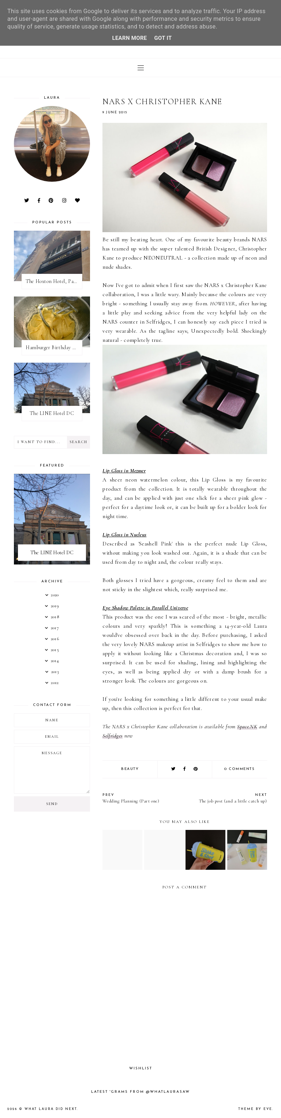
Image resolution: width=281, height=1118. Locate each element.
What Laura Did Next (51, 1109)
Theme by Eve (255, 1109)
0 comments (239, 769)
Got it (163, 38)
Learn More (129, 38)
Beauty (130, 769)
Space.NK (247, 726)
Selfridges (112, 735)
